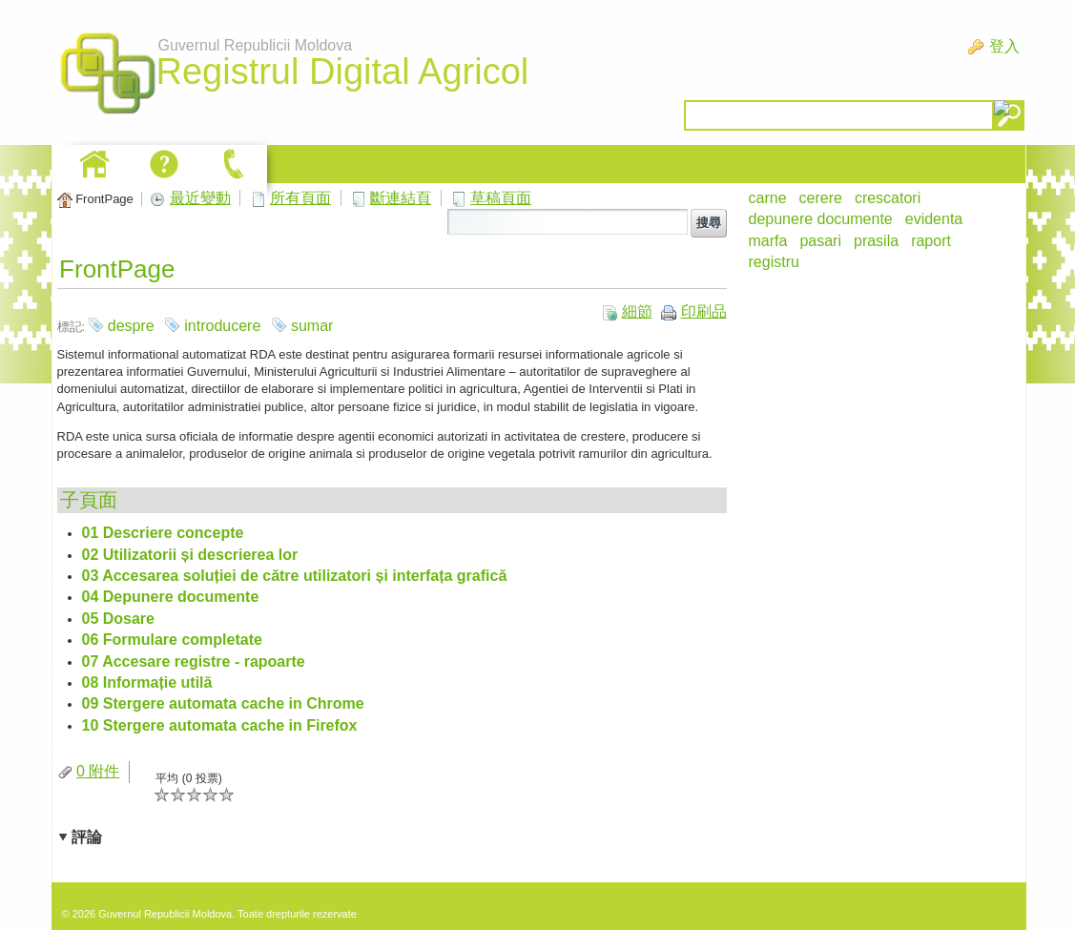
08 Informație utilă (147, 682)
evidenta (934, 219)
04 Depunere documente (170, 597)
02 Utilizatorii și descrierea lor (190, 555)
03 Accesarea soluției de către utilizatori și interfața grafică (294, 576)
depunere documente (821, 219)
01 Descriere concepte (163, 533)
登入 (1004, 46)
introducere (222, 326)
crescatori (887, 198)
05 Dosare (118, 618)
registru (774, 262)
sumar (312, 326)
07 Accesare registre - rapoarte (193, 661)
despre (131, 326)
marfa (768, 241)
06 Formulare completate (172, 639)
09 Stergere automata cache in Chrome (223, 703)
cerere (820, 198)
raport (931, 241)
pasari (820, 241)
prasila (876, 241)
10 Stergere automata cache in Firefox (220, 725)
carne (768, 198)
